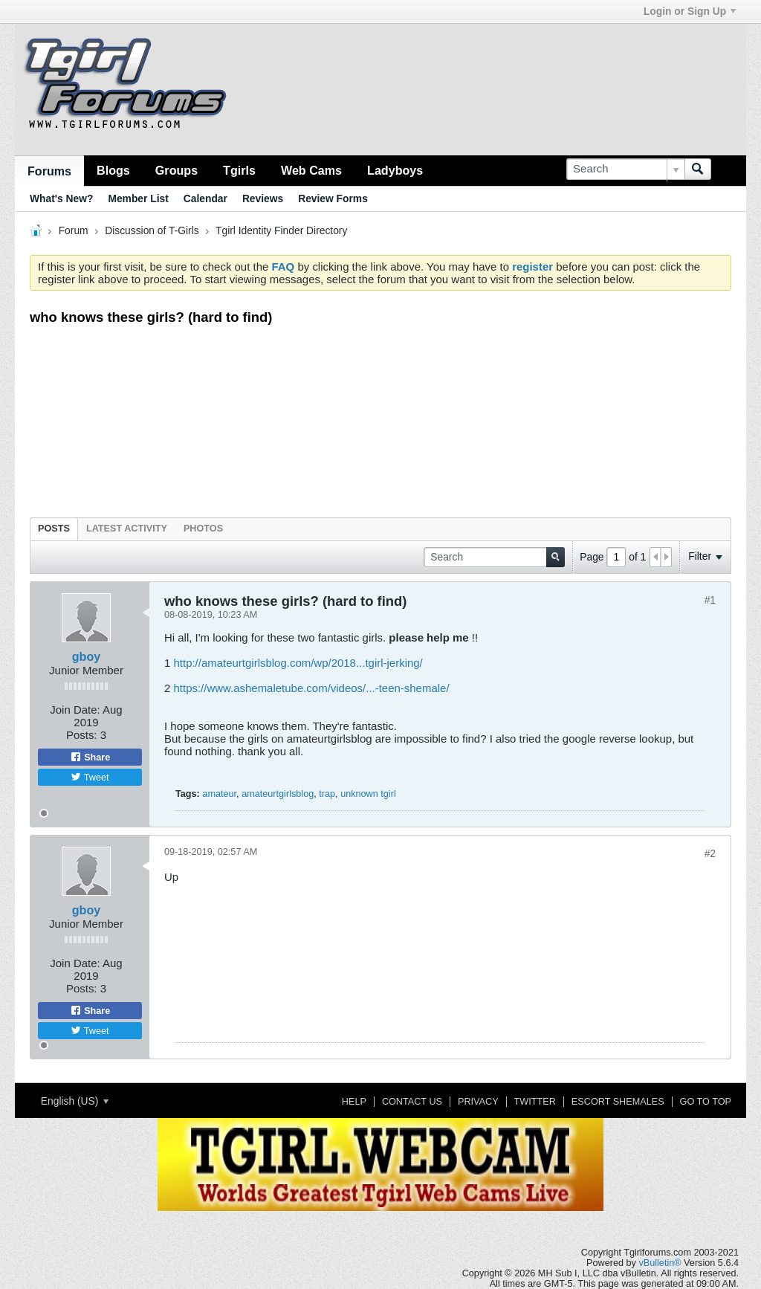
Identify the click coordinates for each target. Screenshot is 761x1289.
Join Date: (75, 709)
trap (327, 794)
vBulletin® (659, 1263)
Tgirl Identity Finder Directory (281, 230)
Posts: (81, 735)
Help (354, 1101)
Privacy (478, 1101)
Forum (73, 230)
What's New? (61, 198)
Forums (49, 171)
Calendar (205, 198)
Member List (138, 198)
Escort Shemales (617, 1101)
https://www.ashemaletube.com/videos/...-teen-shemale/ (311, 688)
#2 (710, 853)
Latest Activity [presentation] (126, 528)
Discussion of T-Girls (151, 230)
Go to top (705, 1101)
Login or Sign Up (690, 11)
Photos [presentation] (203, 528)
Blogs (113, 170)
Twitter (535, 1101)
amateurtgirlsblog (278, 794)
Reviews (262, 198)
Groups (176, 170)
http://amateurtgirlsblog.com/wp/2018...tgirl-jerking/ (297, 662)
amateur (219, 794)
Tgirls (239, 170)
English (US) (75, 1101)
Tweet (90, 777)
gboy (86, 656)
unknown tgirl (368, 794)
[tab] (54, 528)
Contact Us (412, 1101)
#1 (710, 600)
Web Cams (311, 170)
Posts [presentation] (54, 528)
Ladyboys (395, 170)
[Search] (625, 169)
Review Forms (333, 198)
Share (90, 757)
